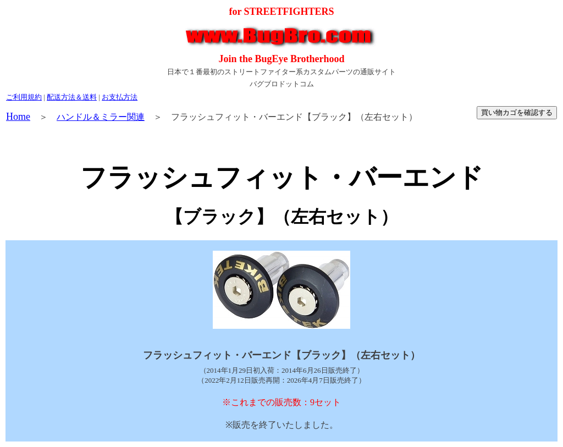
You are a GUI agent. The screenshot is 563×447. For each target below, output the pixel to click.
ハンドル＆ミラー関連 (101, 117)
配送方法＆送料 (72, 97)
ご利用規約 (24, 97)
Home (18, 116)
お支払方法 (119, 97)
